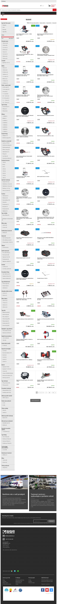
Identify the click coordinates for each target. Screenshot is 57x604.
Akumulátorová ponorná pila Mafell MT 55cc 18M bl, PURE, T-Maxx (45, 75)
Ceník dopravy (19, 582)
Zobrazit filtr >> (4, 19)
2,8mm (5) (5, 225)
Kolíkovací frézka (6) (7, 438)
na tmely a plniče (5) (7, 268)
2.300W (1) (5, 120)
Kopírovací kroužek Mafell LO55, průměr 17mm (24, 381)
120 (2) (4, 175)
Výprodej (4, 31)
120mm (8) (5, 45)
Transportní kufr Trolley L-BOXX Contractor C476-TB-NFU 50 (23, 96)
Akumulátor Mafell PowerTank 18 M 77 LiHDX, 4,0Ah (24, 238)
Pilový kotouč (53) (6, 382)
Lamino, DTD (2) (6, 143)
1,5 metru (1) (5, 76)
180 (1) (4, 177)
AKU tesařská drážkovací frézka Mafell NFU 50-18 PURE (24, 157)
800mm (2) (5, 78)
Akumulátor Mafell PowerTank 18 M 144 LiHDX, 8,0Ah (45, 258)
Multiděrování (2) (6, 423)
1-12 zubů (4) (5, 93)
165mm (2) (5, 58)
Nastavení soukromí (45, 584)
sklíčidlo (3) (5, 287)
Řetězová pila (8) (6, 312)
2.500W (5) (5, 122)
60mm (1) (5, 67)
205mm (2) (5, 307)
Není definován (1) (6, 274)
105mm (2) (5, 70)
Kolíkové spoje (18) (6, 137)
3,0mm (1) (5, 293)
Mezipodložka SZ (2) (7, 390)
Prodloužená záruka (7, 584)
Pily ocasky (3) (5, 316)
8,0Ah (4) (4, 355)
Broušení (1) (5, 206)
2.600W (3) (5, 127)
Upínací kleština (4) (6, 278)
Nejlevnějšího (42, 22)
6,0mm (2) (5, 462)
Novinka (4, 29)
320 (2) (4, 173)
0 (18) (4, 405)
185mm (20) (5, 43)
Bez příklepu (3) (6, 215)
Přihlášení (4, 1)
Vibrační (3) (5, 111)
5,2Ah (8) (4, 350)
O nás (29, 580)
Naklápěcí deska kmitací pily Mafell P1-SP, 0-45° (45, 299)
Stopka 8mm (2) (6, 181)
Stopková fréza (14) (7, 276)
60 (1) (4, 166)
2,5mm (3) (5, 227)
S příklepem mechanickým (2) (7, 219)
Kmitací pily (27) (6, 323)
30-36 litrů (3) (5, 247)
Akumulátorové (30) (7, 330)
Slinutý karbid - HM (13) (7, 242)
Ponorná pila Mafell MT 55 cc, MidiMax (24, 359)
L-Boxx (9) (5, 371)
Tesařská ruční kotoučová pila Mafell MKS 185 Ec (45, 319)
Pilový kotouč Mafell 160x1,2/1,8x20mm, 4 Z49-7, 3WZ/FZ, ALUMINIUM (24, 136)
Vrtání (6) (4, 202)
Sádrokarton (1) (6, 151)
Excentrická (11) (6, 106)
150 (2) (4, 162)
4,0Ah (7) (4, 359)
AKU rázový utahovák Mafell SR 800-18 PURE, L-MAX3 (45, 34)
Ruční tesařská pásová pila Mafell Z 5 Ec (45, 339)
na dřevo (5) (5, 266)
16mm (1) (5, 51)
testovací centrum (43, 500)
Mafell (18, 38)
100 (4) (4, 171)
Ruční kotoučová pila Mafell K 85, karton (45, 115)
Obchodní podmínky (20, 580)
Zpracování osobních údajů (47, 581)
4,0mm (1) (5, 295)
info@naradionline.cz (9, 535)
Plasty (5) (4, 153)
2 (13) (4, 402)
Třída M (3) (5, 467)
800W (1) (4, 118)
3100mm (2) (5, 72)
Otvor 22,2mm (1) (6, 190)
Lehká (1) (4, 412)
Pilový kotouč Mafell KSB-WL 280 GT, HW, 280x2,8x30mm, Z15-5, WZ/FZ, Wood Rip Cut (45, 218)
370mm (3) (5, 49)
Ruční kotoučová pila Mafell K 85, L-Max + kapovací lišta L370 (25, 55)
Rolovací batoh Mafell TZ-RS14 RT (23, 258)
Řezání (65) (5, 417)
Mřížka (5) (5, 232)
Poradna (4, 581)
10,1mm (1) (5, 54)
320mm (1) (5, 304)
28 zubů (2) (5, 91)
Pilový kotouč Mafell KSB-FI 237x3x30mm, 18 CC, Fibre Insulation (45, 197)
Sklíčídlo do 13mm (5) (7, 184)
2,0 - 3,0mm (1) (6, 102)
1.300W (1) (5, 116)
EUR (43, 5)
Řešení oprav (5, 582)
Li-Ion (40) (5, 449)
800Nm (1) (5, 454)
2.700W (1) (5, 131)
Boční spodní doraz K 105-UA (43, 176)
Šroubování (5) (6, 208)
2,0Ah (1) (4, 361)
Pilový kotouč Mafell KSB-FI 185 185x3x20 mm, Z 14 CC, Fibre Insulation (24, 116)
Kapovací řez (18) (6, 257)
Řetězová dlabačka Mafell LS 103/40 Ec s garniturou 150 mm (24, 340)
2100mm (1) (5, 83)
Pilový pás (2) (5, 385)
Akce (4, 27)
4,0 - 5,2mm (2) (6, 95)
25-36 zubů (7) (6, 87)
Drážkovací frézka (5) (7, 443)
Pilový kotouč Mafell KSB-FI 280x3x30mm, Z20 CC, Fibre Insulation (24, 279)
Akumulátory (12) (6, 200)
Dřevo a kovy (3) (6, 149)
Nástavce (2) (5, 197)
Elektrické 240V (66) (7, 332)
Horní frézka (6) (6, 436)
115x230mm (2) (6, 431)
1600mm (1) (5, 74)
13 (53, 392)
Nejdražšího (48, 22)
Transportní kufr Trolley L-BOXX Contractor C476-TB (23, 177)
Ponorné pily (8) (6, 325)
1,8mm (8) (5, 460)
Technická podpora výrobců (47, 580)
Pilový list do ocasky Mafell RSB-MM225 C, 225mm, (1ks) (45, 238)
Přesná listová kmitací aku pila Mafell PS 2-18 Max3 (45, 360)
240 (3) (4, 168)
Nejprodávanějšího (35, 22)
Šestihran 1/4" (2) (6, 188)
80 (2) (4, 164)
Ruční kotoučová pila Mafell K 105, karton (45, 156)
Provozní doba (31, 582)
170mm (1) (5, 302)
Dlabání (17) (5, 135)
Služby (17, 584)
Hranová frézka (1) (6, 441)
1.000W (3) (5, 124)
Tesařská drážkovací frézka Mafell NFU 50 (24, 319)
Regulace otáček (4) (7, 261)
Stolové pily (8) (6, 314)
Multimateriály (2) (6, 147)
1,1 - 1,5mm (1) (6, 100)
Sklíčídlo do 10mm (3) (7, 186)
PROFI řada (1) (6, 397)
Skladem (4, 25)
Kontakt (30, 581)
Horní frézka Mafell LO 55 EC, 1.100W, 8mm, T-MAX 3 (24, 34)
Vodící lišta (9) (5, 285)
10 (49, 392)
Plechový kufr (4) (6, 377)
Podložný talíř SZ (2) (7, 392)
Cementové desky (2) (7, 158)
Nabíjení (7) (5, 211)
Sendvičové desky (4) (7, 145)
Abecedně (54, 22)
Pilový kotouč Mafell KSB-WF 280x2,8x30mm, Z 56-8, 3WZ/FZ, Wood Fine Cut (45, 96)
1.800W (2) (5, 129)
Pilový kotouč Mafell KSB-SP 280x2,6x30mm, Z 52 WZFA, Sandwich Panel (24, 197)
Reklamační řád (19, 581)
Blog (4, 580)
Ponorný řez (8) (6, 254)
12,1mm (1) (5, 47)
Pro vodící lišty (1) (6, 252)
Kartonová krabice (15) (7, 375)
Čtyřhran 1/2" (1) (6, 62)
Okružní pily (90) (6, 318)
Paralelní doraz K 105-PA (42, 278)
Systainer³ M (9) (6, 366)
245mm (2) (5, 300)
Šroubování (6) (6, 259)
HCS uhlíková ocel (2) (7, 240)
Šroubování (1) (6, 204)
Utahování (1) (5, 195)
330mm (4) (5, 56)
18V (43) (4, 340)
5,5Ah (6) (4, 357)
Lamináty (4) (5, 156)
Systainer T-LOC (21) (7, 368)
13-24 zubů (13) (6, 89)
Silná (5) (4, 410)
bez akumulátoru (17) (7, 352)
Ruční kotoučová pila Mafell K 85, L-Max (45, 135)
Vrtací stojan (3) (6, 283)
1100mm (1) (5, 80)
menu (3, 13)
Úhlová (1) (5, 108)
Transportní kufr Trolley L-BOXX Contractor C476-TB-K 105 (23, 75)
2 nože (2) (5, 345)
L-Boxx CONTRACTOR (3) (8, 373)
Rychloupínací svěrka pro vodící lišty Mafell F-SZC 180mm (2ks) (23, 299)
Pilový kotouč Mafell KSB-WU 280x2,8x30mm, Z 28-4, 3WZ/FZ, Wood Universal (24, 218)
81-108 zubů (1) (6, 98)
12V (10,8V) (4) (6, 338)
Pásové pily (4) (6, 321)
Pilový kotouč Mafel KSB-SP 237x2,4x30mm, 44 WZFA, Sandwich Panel (45, 55)
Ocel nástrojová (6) (6, 237)
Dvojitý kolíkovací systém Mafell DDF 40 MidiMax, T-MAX (45, 381)
